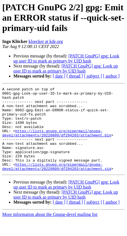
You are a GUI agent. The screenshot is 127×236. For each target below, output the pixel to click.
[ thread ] (74, 76)
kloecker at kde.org (45, 41)
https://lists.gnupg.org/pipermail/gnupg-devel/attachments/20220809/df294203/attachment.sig (56, 183)
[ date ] (59, 76)
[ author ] (111, 76)
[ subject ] (93, 76)
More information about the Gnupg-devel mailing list (49, 231)
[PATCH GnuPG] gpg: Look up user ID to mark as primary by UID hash (66, 58)
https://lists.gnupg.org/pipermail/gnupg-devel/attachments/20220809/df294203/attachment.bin (56, 143)
